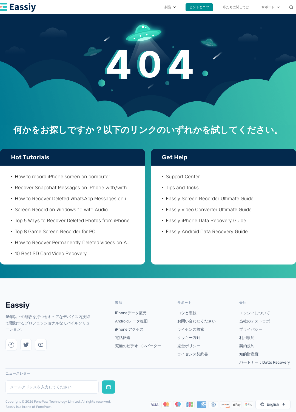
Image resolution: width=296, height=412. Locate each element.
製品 (167, 7)
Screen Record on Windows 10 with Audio (61, 210)
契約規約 (247, 346)
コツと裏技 (187, 313)
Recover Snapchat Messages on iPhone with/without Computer (73, 188)
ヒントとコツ (199, 7)
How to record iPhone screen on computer (62, 177)
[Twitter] (11, 344)
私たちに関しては (236, 7)
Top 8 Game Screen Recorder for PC (55, 232)
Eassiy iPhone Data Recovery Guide (206, 221)
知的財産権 (248, 354)
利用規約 (247, 337)
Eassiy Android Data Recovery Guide (207, 232)
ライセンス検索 (190, 329)
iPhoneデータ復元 (131, 313)
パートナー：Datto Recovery (264, 362)
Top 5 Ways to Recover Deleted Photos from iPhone (72, 221)
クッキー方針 (188, 337)
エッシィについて (254, 313)
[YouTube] (41, 344)
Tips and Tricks (182, 188)
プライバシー (250, 329)
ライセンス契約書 (192, 354)
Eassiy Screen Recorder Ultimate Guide (210, 199)
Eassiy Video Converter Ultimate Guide (209, 210)
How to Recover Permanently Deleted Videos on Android (73, 243)
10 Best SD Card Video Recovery (51, 253)
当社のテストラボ (254, 321)
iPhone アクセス (129, 329)
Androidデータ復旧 (131, 321)
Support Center (183, 177)
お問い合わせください (196, 321)
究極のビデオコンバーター (138, 346)
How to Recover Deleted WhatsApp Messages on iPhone (73, 199)
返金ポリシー (188, 346)
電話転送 (122, 337)
